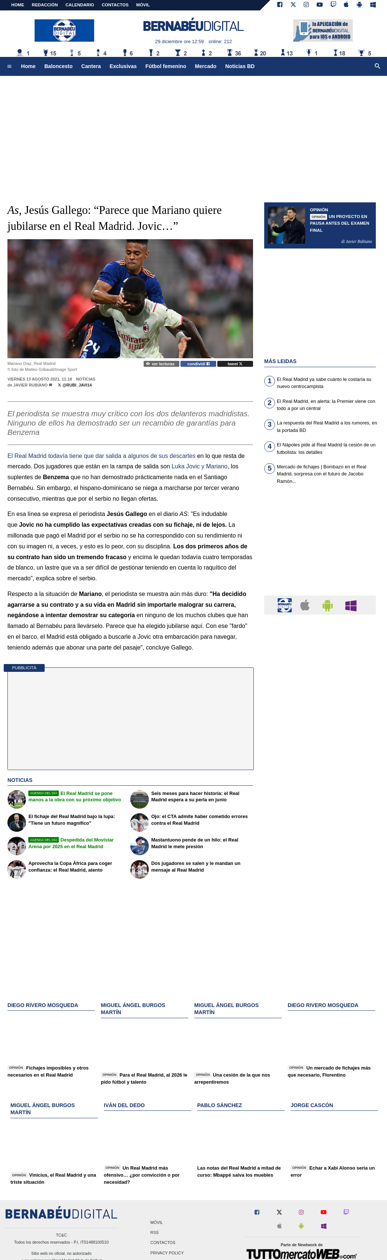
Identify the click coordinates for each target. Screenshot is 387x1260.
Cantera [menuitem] (91, 66)
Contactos (162, 1243)
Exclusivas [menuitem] (123, 66)
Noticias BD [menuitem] (240, 66)
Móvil (156, 1223)
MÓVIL (143, 5)
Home (17, 5)
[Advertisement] (193, 134)
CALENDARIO (79, 5)
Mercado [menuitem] (206, 66)
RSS (154, 1233)
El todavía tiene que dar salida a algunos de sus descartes (101, 456)
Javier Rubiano (30, 385)
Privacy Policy (167, 1253)
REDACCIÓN (45, 5)
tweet (235, 364)
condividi (199, 364)
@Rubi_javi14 (75, 385)
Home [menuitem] (28, 66)
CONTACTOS (115, 5)
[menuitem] (9, 66)
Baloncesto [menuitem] (58, 66)
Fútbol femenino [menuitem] (165, 66)
